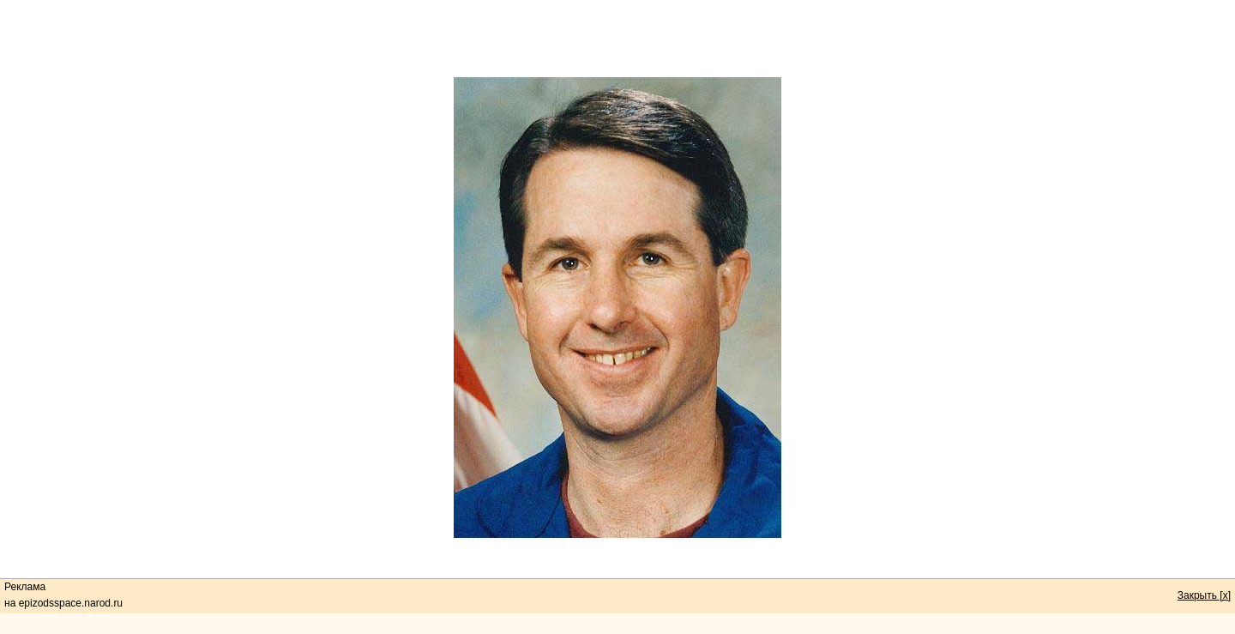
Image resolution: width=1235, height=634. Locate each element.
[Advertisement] (617, 38)
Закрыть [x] (1204, 595)
